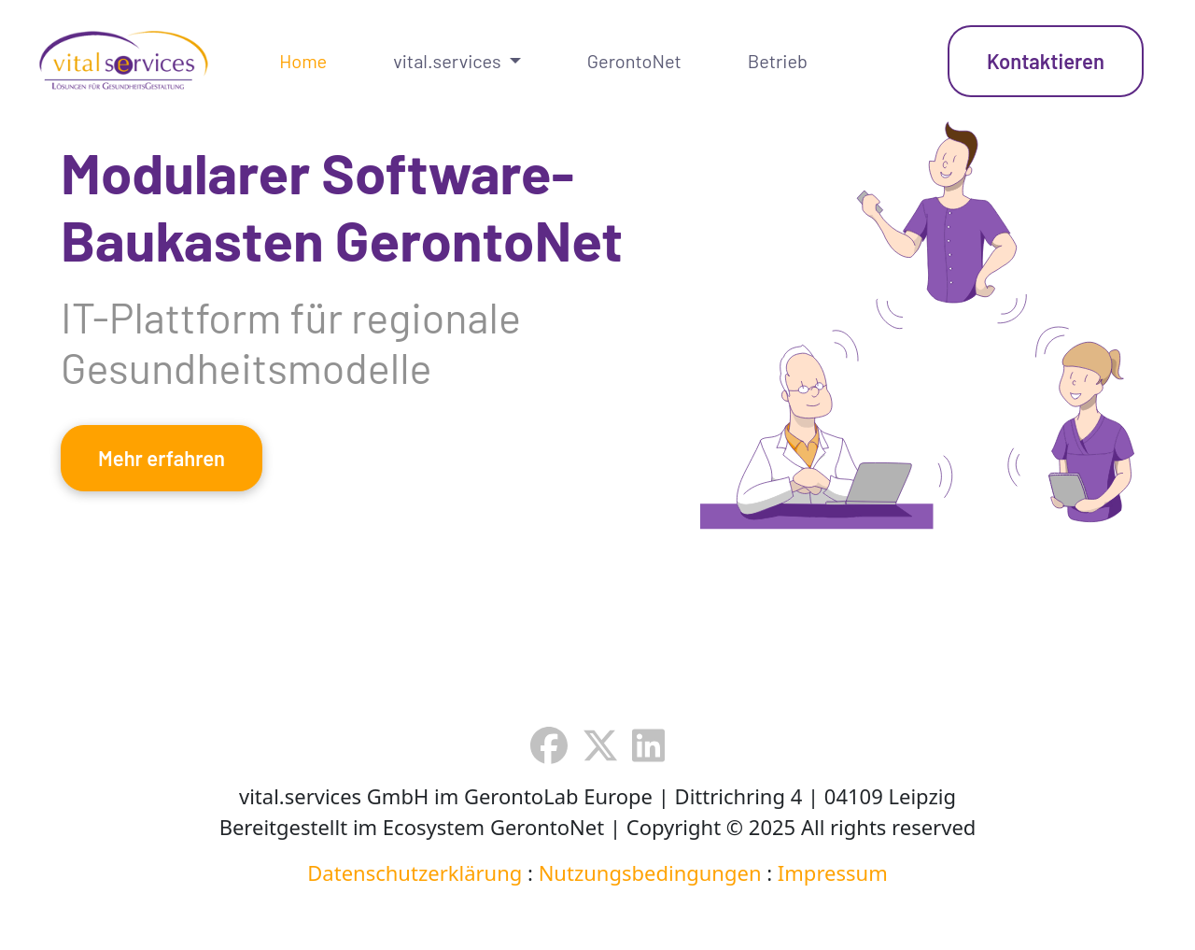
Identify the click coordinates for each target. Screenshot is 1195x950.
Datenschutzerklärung (414, 872)
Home (303, 61)
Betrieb (778, 61)
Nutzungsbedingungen (650, 872)
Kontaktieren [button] (1045, 61)
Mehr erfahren (161, 458)
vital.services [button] (448, 61)
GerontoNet (634, 61)
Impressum (833, 872)
